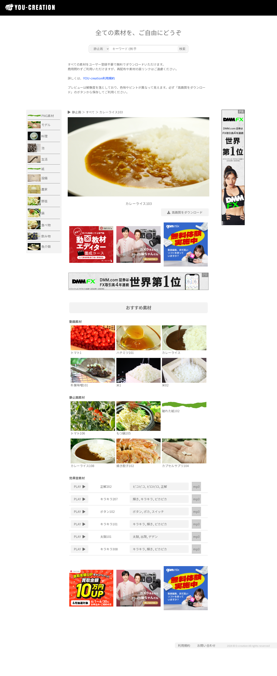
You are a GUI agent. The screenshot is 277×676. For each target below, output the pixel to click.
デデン (153, 536)
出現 (144, 536)
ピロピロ (153, 486)
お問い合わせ (206, 645)
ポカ (147, 511)
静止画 (76, 112)
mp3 (196, 486)
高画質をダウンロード (185, 212)
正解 (164, 486)
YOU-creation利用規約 (99, 78)
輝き (136, 499)
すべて (90, 112)
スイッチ (158, 511)
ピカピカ (161, 499)
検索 (182, 48)
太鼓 (136, 536)
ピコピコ (139, 486)
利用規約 (184, 645)
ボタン (137, 511)
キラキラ (147, 499)
